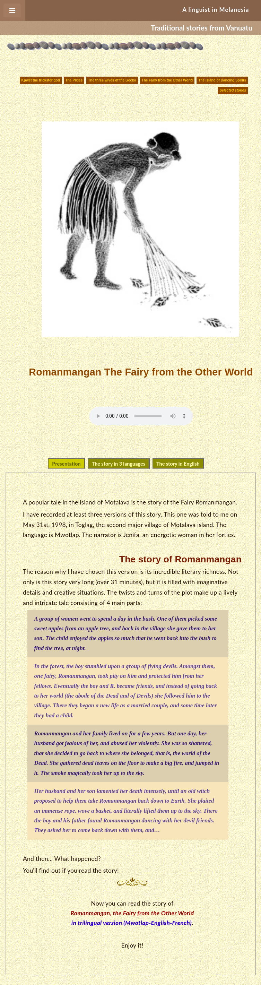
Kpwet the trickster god (40, 80)
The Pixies (74, 80)
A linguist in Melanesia (215, 9)
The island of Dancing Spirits (222, 80)
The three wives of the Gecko (112, 80)
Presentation (66, 464)
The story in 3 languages (118, 464)
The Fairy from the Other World (167, 80)
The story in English (178, 464)
